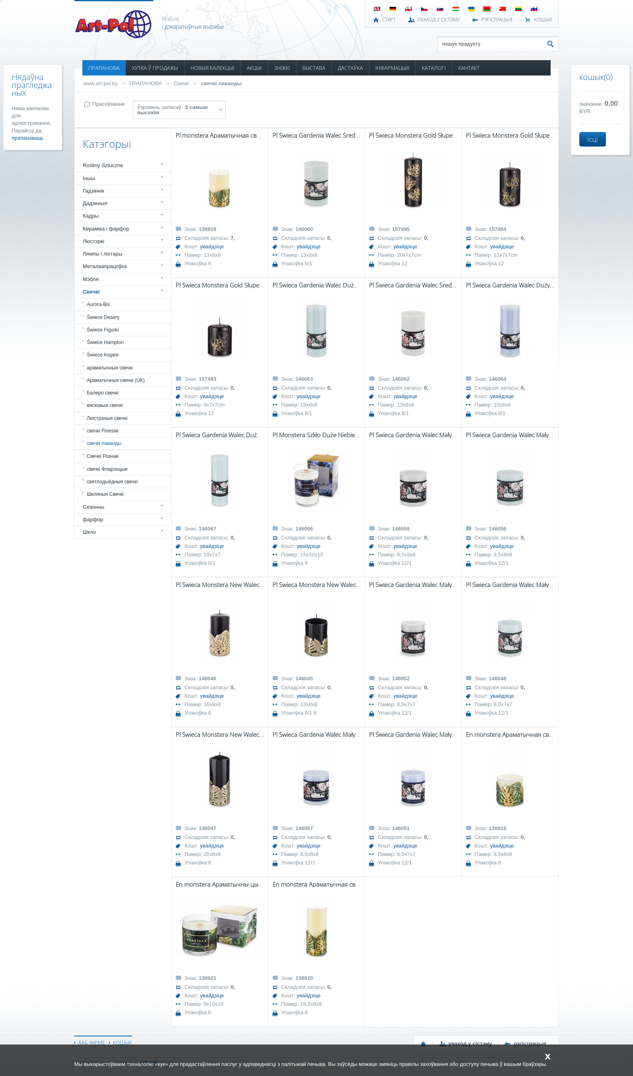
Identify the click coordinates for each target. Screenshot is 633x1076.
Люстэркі (93, 241)
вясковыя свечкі (105, 405)
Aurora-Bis (98, 304)
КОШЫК (543, 20)
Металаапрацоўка (105, 266)
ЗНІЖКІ (282, 67)
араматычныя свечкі (110, 368)
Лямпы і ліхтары (102, 254)
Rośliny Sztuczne (103, 165)
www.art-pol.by (100, 83)
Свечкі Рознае (103, 456)
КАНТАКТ (469, 67)
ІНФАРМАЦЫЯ (392, 67)
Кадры (91, 216)
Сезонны (93, 507)
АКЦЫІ (254, 67)
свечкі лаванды (221, 83)
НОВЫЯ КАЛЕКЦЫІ (212, 67)
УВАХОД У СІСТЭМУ (438, 20)
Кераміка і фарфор (106, 229)
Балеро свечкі (102, 393)
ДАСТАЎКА (350, 67)
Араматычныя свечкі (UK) (116, 380)
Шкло (89, 532)
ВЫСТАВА (313, 67)
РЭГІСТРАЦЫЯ (497, 20)
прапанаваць (28, 138)
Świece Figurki (103, 330)
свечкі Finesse (103, 431)
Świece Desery (103, 317)
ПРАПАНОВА (103, 67)
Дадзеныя (95, 203)
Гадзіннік (93, 191)
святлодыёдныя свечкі (112, 482)
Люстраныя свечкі (107, 418)
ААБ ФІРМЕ (91, 1042)
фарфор (93, 519)
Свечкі (181, 83)
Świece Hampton (105, 342)
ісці (592, 139)
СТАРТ (389, 20)
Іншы (89, 178)
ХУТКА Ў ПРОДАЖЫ (155, 67)
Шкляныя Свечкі (105, 494)
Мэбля (91, 279)
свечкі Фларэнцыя (107, 469)
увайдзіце (212, 246)
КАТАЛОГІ (434, 67)
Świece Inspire (103, 355)
